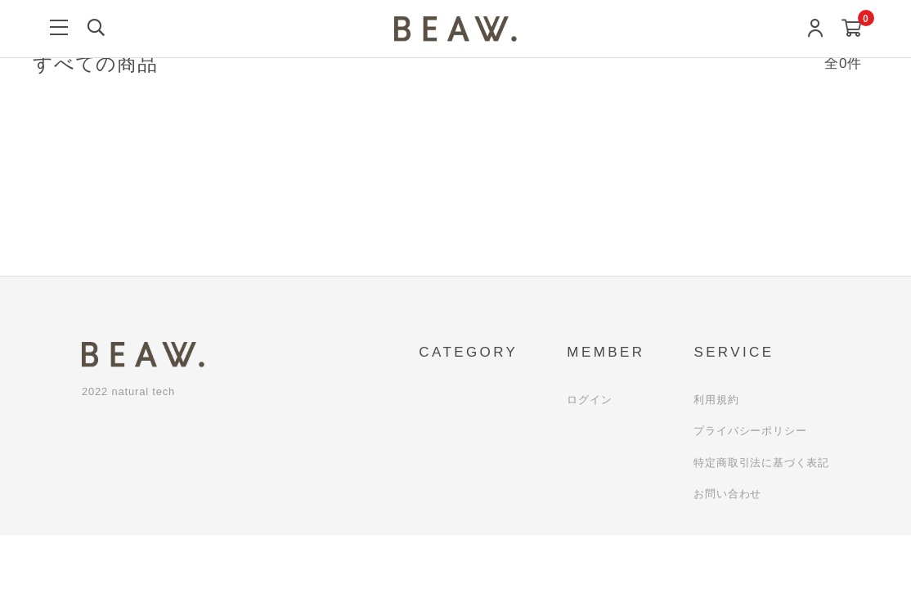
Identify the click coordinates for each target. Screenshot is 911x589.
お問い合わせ (727, 494)
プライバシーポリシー (749, 431)
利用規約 (715, 399)
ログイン (589, 399)
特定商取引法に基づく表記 (761, 462)
